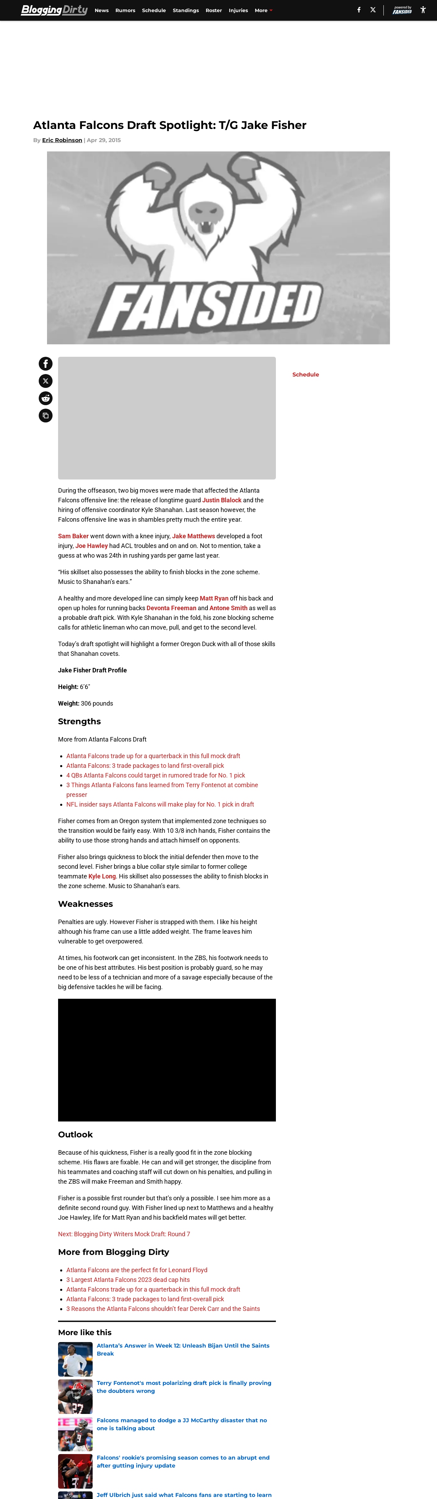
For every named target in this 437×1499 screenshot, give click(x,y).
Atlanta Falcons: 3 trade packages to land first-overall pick (145, 765)
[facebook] (359, 9)
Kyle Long (102, 876)
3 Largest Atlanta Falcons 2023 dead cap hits (128, 1279)
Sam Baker (73, 536)
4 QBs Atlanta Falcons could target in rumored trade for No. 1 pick (155, 775)
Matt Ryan (214, 598)
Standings (186, 10)
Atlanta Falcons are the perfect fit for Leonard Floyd (136, 1270)
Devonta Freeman (171, 608)
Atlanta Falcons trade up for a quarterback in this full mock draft (153, 756)
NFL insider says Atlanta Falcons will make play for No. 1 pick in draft (160, 804)
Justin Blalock (222, 500)
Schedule (154, 10)
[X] (373, 9)
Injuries (238, 10)
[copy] (46, 415)
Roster (214, 10)
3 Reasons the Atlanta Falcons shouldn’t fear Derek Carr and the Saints (163, 1308)
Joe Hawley (91, 545)
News (102, 10)
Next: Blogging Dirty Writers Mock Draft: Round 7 (124, 1234)
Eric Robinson (62, 140)
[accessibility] (423, 9)
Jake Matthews (193, 536)
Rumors (125, 10)
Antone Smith (229, 608)
